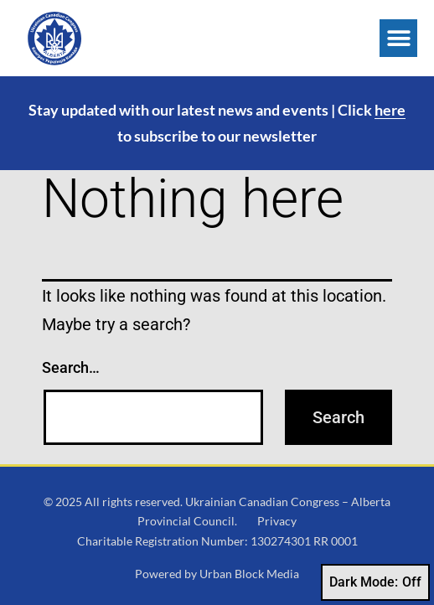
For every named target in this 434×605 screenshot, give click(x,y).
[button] (398, 38)
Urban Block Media (249, 573)
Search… (71, 367)
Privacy (277, 521)
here (390, 110)
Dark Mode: (375, 582)
